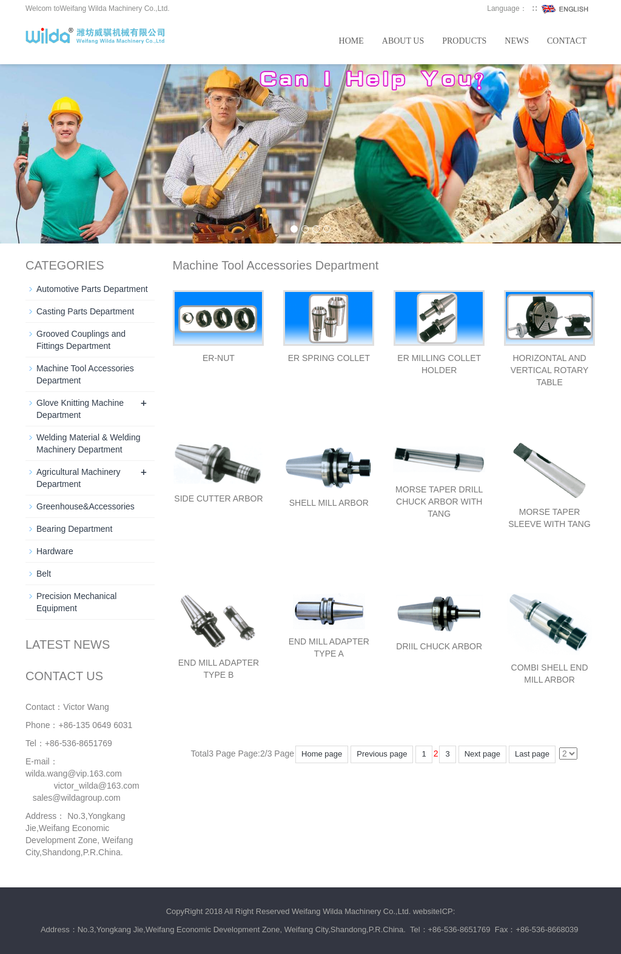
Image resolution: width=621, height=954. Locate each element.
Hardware (54, 551)
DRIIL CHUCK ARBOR (439, 646)
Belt (43, 573)
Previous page (382, 753)
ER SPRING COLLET (329, 358)
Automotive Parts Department (92, 289)
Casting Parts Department (85, 311)
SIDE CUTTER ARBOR (218, 498)
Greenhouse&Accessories (85, 506)
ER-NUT (219, 358)
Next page (482, 753)
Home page (321, 753)
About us (403, 40)
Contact (566, 40)
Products (464, 40)
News (517, 40)
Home (351, 40)
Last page (532, 753)
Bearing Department (74, 529)
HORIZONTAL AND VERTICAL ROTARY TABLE (550, 370)
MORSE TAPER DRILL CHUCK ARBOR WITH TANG (439, 501)
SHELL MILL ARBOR (329, 503)
